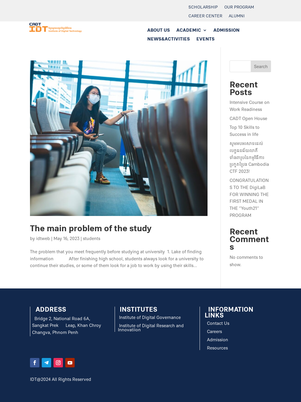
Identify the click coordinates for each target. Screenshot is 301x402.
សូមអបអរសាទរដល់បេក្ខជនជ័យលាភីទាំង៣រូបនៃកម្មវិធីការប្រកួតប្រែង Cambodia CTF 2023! (249, 157)
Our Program (239, 7)
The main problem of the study (90, 228)
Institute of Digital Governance (150, 317)
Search (261, 67)
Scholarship (203, 7)
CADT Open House (248, 118)
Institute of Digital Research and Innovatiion (151, 328)
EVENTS (205, 39)
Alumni (237, 16)
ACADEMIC (188, 30)
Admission (217, 340)
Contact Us (217, 323)
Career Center (205, 16)
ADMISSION (226, 30)
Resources (217, 348)
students (91, 238)
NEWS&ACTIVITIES (168, 39)
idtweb (43, 238)
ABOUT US (158, 30)
